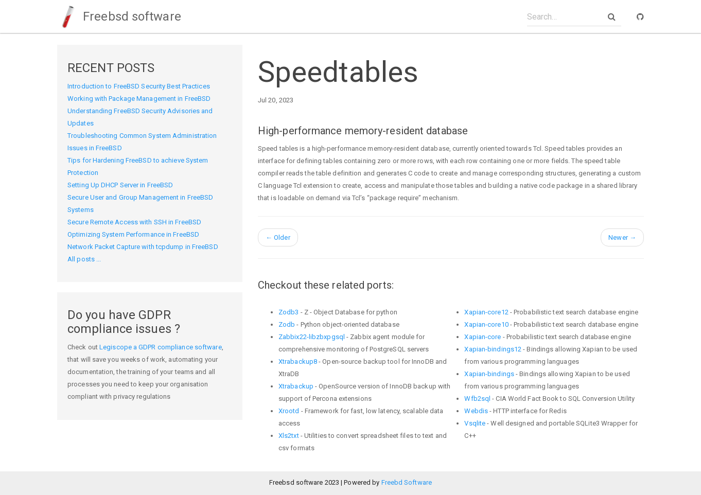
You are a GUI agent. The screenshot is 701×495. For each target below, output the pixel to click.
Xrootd (289, 411)
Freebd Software (406, 482)
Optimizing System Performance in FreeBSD (133, 234)
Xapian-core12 (486, 312)
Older (278, 237)
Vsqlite (474, 423)
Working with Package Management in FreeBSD (139, 98)
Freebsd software (119, 16)
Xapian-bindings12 (492, 349)
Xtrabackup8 (297, 361)
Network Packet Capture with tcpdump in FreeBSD (142, 247)
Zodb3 (288, 312)
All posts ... (84, 259)
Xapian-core (482, 337)
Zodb (286, 324)
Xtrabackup (295, 386)
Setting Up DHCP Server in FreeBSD (120, 185)
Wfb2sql (477, 398)
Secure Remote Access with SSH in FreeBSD (134, 222)
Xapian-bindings (489, 374)
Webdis (476, 411)
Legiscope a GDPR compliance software (160, 347)
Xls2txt (288, 435)
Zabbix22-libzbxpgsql (311, 337)
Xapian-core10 (486, 324)
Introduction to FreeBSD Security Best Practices (138, 86)
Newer (622, 237)
